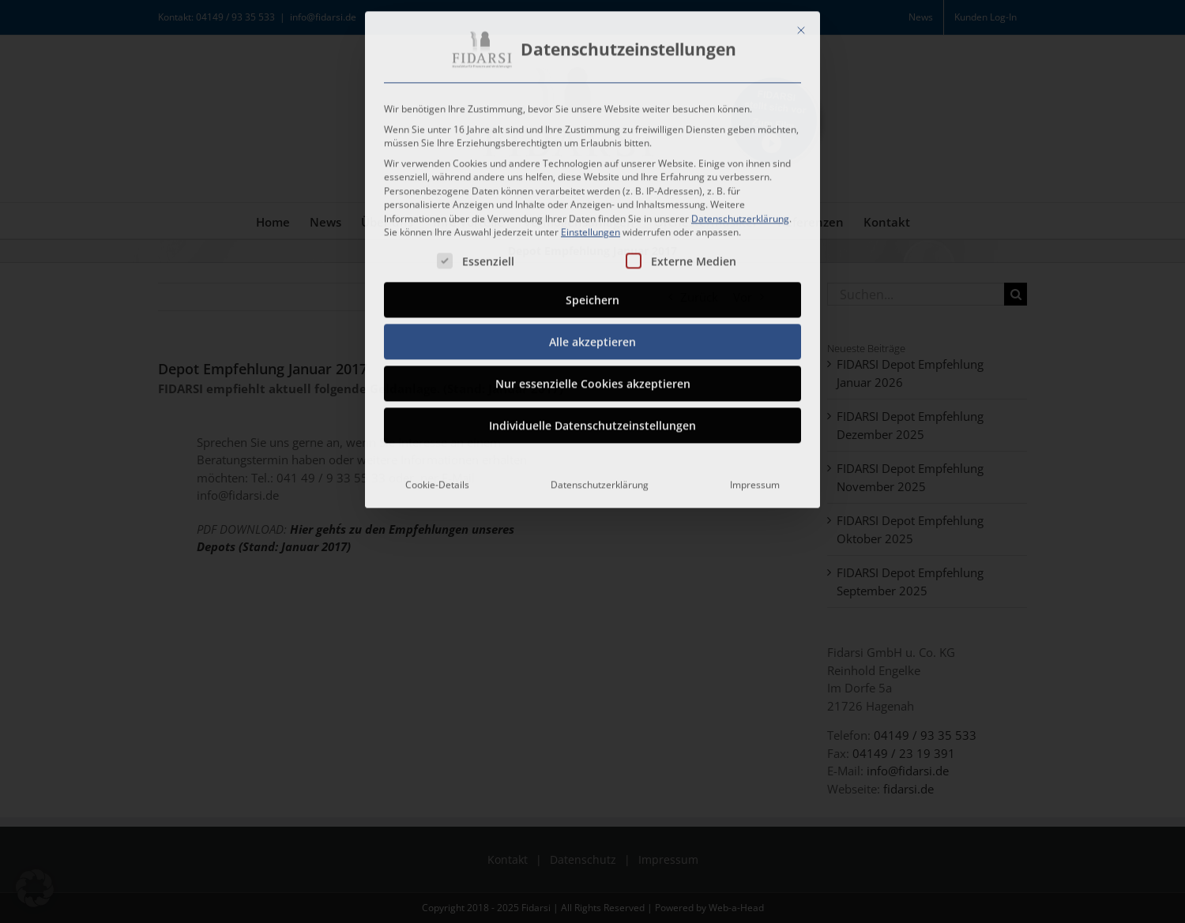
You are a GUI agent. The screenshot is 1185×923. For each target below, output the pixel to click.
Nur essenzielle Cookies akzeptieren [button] (592, 379)
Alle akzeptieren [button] (592, 337)
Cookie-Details (437, 480)
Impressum (755, 480)
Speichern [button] (592, 295)
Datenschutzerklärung (740, 214)
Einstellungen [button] (590, 228)
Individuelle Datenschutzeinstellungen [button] (592, 421)
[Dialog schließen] (801, 26)
